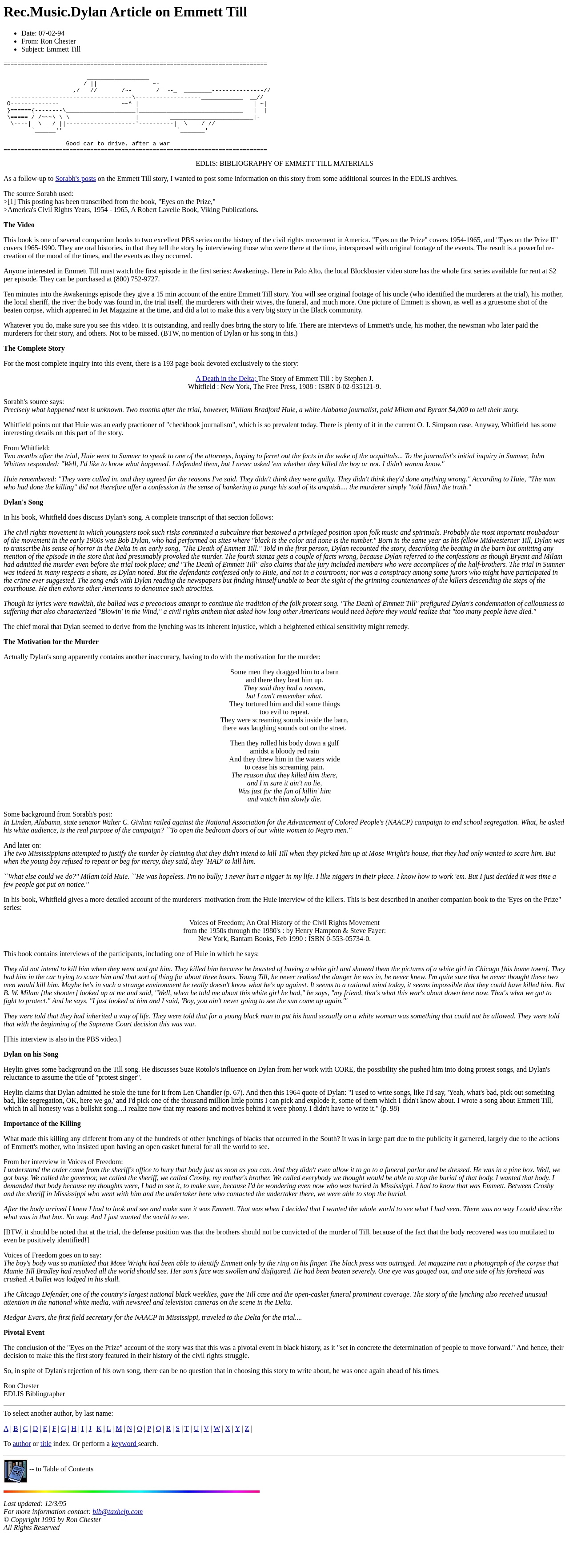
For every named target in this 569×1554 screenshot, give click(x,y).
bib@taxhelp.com (117, 1530)
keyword (125, 1462)
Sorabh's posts (75, 197)
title (46, 1462)
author (22, 1462)
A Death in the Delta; (227, 397)
